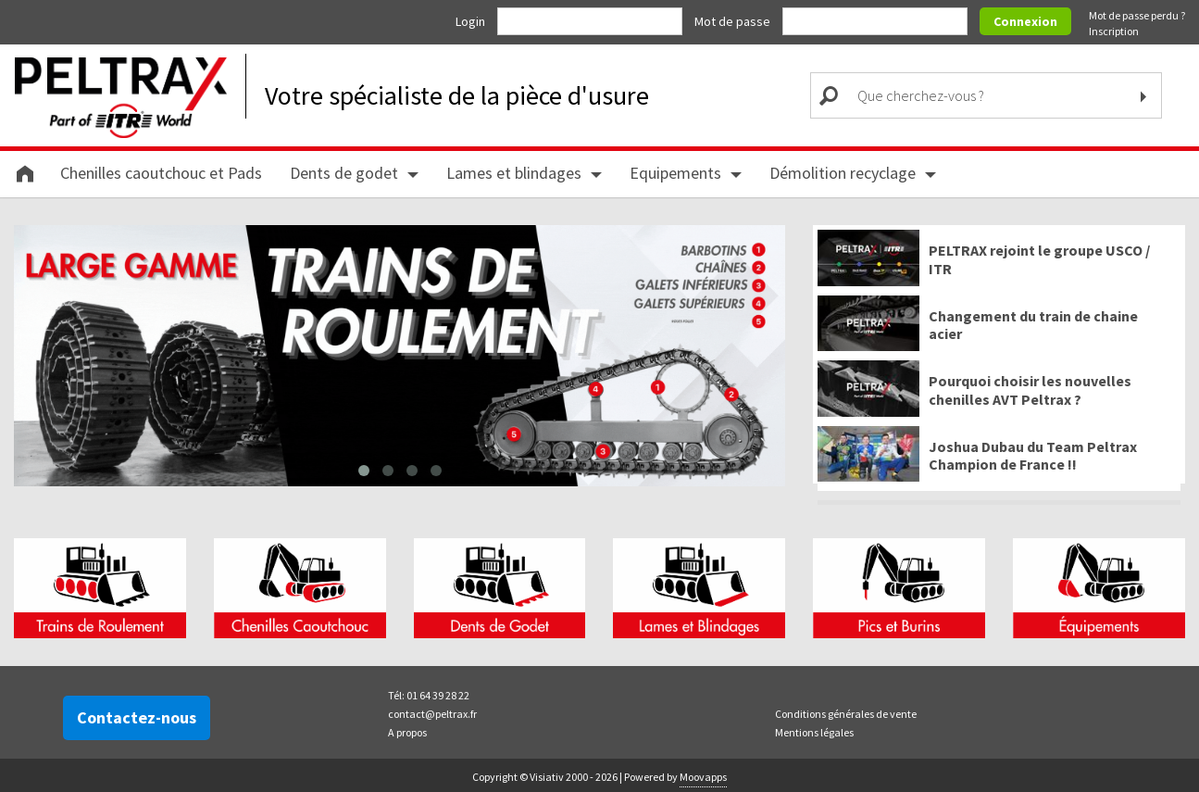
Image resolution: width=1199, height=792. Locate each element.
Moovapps (703, 774)
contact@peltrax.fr (432, 711)
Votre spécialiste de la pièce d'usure (457, 95)
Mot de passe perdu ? (1137, 15)
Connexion (1025, 21)
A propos (407, 729)
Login (472, 21)
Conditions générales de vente (846, 711)
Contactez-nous (136, 714)
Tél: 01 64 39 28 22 (428, 692)
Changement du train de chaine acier (1033, 325)
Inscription (1114, 31)
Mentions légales (814, 729)
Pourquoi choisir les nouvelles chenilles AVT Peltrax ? (1030, 390)
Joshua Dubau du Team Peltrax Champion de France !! (1033, 455)
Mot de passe (733, 21)
